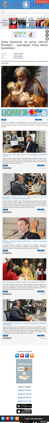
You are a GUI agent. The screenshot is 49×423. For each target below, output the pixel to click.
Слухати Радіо (42, 2)
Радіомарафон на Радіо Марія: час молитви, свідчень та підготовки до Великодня (24, 323)
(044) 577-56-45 (24, 390)
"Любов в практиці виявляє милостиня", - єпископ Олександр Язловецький (24, 242)
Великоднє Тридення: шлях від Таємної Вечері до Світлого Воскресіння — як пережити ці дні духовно (24, 197)
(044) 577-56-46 (24, 394)
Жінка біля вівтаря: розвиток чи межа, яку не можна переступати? (24, 282)
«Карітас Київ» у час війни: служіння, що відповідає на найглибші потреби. (24, 155)
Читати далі (43, 168)
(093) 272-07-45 (24, 401)
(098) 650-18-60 (24, 398)
